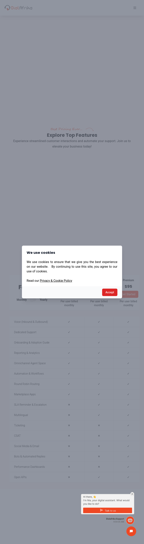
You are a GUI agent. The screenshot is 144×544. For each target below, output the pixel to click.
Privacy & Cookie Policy (56, 281)
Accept (109, 292)
